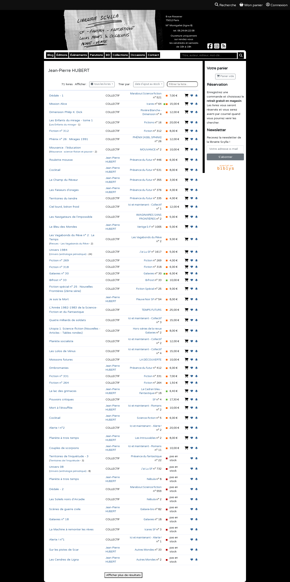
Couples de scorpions (64, 448)
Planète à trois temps (64, 438)
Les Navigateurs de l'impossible (70, 217)
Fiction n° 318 (59, 267)
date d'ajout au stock (147, 84)
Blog (50, 55)
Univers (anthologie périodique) (68, 254)
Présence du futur (141, 160)
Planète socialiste (61, 341)
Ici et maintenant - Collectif (145, 204)
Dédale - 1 (56, 95)
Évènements (78, 55)
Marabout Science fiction (146, 93)
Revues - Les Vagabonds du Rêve (69, 243)
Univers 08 (56, 467)
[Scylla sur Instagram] (217, 47)
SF (154, 399)
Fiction (148, 131)
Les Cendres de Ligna (64, 559)
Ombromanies (59, 368)
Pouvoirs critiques (61, 399)
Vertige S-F (144, 227)
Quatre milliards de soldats (67, 320)
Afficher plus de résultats (123, 575)
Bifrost (149, 280)
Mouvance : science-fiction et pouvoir (71, 151)
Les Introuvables (145, 438)
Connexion (277, 5)
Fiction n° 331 (59, 376)
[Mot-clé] (208, 55)
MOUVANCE (148, 149)
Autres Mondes (144, 549)
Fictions (149, 122)
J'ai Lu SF (145, 252)
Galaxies (149, 273)
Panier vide (225, 76)
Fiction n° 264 (59, 382)
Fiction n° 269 (59, 260)
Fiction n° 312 (59, 131)
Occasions (138, 55)
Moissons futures (61, 359)
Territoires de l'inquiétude (65, 460)
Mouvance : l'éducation (65, 147)
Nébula (151, 479)
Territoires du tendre (63, 198)
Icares (150, 104)
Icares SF (150, 529)
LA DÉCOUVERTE (151, 359)
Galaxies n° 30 (59, 273)
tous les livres (101, 84)
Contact (153, 55)
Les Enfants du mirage (63, 124)
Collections (120, 55)
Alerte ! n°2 (57, 428)
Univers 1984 (58, 250)
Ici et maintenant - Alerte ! (146, 426)
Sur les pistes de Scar (64, 549)
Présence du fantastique (146, 456)
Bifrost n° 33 (58, 280)
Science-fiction (146, 418)
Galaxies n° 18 (59, 519)
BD (108, 55)
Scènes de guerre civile (65, 509)
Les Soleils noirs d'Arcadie (67, 499)
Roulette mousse (61, 160)
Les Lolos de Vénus (62, 351)
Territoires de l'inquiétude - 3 (69, 456)
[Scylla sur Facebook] (210, 47)
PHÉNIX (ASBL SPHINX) (147, 137)
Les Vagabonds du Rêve (147, 237)
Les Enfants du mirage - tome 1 (71, 120)
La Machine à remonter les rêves (71, 529)
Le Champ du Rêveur (63, 180)
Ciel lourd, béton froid (64, 206)
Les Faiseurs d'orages (64, 190)
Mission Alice (58, 104)
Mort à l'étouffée (60, 407)
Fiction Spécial (145, 288)
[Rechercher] (241, 55)
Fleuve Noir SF (145, 299)
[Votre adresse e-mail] (225, 148)
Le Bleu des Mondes (63, 227)
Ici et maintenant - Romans (145, 405)
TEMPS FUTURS (152, 310)
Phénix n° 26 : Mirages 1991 (68, 139)
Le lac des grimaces (62, 391)
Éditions (61, 55)
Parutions (96, 55)
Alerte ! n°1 (57, 539)
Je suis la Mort (59, 299)
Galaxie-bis (147, 509)
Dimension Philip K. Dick (65, 112)
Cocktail (54, 170)
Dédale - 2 (56, 489)
